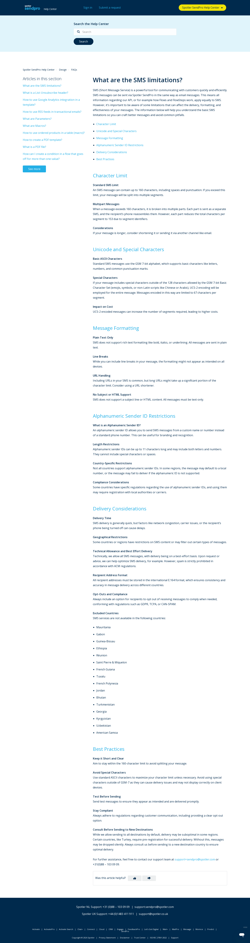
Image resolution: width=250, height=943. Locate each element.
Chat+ (80, 929)
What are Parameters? (37, 119)
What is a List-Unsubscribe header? (45, 93)
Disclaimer (125, 937)
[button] (135, 878)
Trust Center (140, 937)
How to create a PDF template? (42, 140)
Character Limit (106, 124)
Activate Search (66, 929)
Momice (199, 929)
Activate (36, 929)
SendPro (125, 931)
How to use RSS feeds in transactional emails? (52, 112)
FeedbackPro (134, 929)
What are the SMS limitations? (42, 86)
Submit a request (110, 7)
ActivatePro (49, 929)
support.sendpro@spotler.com (154, 907)
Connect (91, 929)
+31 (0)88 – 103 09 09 (116, 907)
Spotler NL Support (88, 907)
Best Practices (105, 159)
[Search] (125, 31)
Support (174, 937)
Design (63, 69)
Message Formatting (109, 138)
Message (187, 929)
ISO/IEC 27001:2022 (158, 937)
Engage (120, 929)
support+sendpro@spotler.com (195, 859)
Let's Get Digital (151, 929)
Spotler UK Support (94, 914)
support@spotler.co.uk (153, 914)
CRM (111, 929)
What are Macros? (34, 126)
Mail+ (165, 929)
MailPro (175, 929)
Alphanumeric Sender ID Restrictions (119, 145)
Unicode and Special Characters (116, 131)
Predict (210, 929)
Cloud (101, 929)
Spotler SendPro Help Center (200, 7)
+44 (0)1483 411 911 (121, 914)
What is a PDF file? (34, 147)
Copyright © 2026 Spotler (83, 937)
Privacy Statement (107, 937)
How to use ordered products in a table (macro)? (54, 133)
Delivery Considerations (111, 152)
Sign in (87, 7)
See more (34, 169)
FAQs (74, 69)
